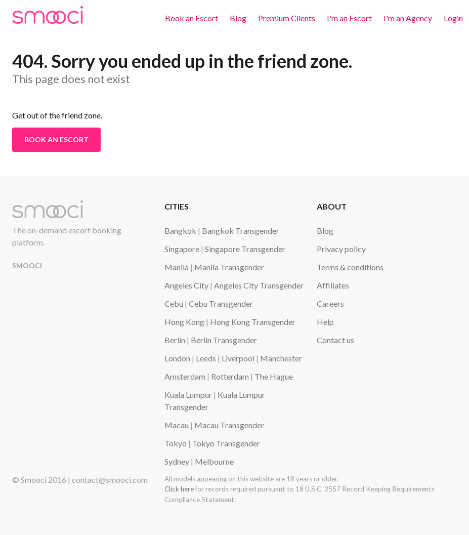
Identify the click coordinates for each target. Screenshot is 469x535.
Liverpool (238, 358)
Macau (176, 425)
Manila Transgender (229, 267)
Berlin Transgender (224, 340)
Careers (330, 303)
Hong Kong (184, 321)
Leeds (206, 358)
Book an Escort (191, 18)
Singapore (181, 249)
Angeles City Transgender (259, 285)
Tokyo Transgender (226, 443)
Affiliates (333, 285)
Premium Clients (286, 18)
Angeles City (186, 285)
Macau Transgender (229, 425)
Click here (179, 489)
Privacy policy (341, 249)
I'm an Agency (407, 18)
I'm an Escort (349, 18)
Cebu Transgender (221, 303)
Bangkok (180, 230)
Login (453, 18)
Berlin (174, 340)
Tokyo (175, 443)
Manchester (281, 358)
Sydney (176, 461)
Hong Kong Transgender (252, 321)
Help (325, 321)
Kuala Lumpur (188, 394)
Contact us (335, 340)
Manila (176, 267)
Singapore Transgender (245, 249)
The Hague (273, 376)
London (177, 358)
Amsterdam (184, 376)
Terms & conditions (350, 267)
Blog (238, 18)
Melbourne (214, 461)
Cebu (173, 303)
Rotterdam (230, 376)
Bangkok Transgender (240, 230)
